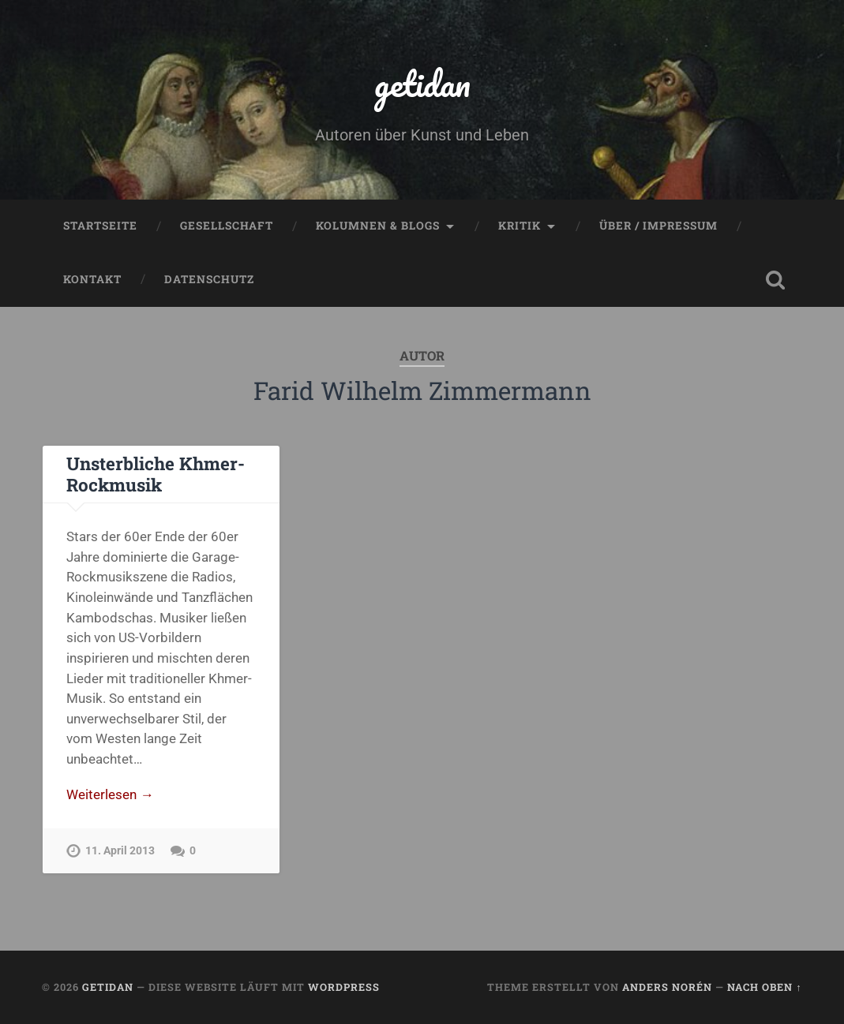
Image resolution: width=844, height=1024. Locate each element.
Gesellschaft (226, 226)
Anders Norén (667, 987)
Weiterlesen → (109, 794)
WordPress (344, 987)
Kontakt (92, 279)
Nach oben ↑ (764, 987)
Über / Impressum (658, 226)
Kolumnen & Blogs (378, 226)
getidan (422, 83)
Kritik (519, 226)
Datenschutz (209, 279)
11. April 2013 (120, 851)
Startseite (100, 226)
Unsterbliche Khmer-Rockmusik (155, 473)
